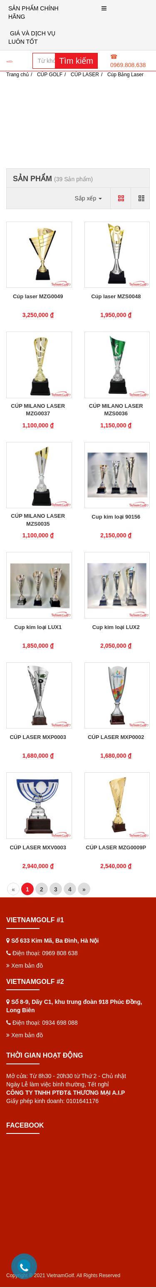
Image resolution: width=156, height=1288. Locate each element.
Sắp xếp (88, 198)
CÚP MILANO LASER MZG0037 (38, 410)
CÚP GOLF (49, 74)
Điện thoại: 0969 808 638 (45, 953)
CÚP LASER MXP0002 (116, 737)
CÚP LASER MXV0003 (38, 847)
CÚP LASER (85, 74)
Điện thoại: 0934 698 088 (45, 1022)
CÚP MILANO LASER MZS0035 (38, 520)
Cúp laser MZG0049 (38, 296)
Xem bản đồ (24, 965)
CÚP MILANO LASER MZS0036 (116, 410)
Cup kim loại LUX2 (116, 627)
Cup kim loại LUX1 (38, 627)
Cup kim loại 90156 (116, 517)
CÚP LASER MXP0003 (38, 737)
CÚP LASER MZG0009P (116, 847)
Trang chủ (17, 74)
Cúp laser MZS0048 (116, 296)
